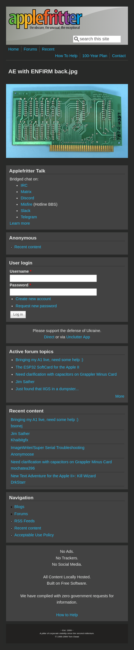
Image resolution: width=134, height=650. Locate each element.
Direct (49, 337)
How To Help (66, 56)
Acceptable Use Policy (34, 535)
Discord (27, 198)
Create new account (33, 299)
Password (20, 285)
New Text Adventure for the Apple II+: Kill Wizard (53, 476)
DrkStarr (18, 482)
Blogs (19, 506)
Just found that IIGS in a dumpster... (47, 389)
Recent (48, 49)
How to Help (67, 615)
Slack (25, 210)
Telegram (29, 217)
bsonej (16, 426)
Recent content (27, 247)
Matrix (26, 191)
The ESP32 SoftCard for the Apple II (47, 367)
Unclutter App (78, 337)
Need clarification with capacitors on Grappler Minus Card (66, 374)
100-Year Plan (94, 56)
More (119, 396)
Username (20, 271)
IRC (24, 185)
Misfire (26, 204)
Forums (30, 49)
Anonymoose (22, 454)
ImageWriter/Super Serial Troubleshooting (47, 447)
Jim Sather (25, 382)
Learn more (20, 223)
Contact (119, 56)
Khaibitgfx (19, 440)
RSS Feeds (24, 521)
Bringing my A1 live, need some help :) (49, 360)
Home (13, 49)
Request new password (36, 306)
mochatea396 (23, 468)
